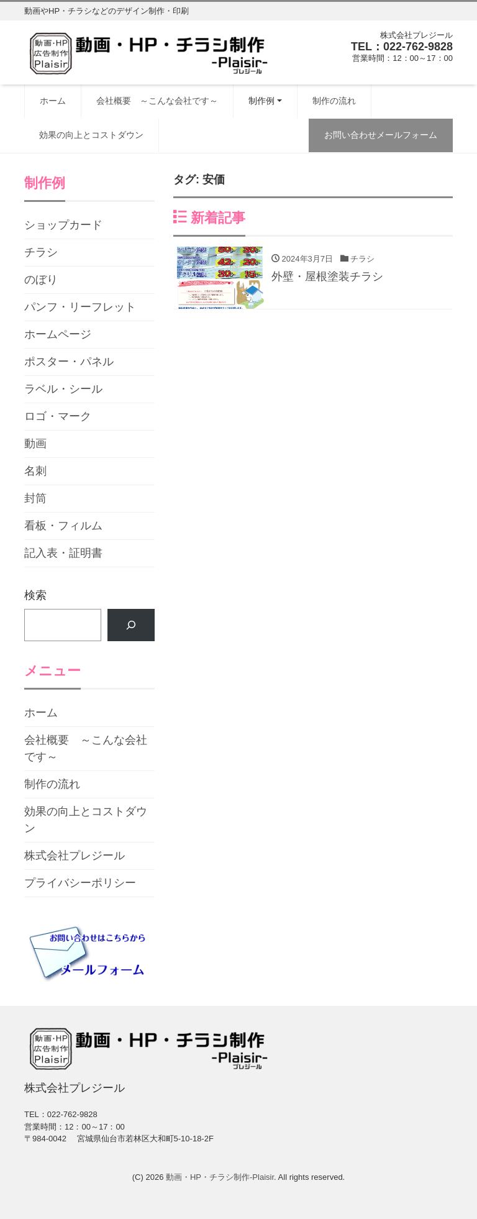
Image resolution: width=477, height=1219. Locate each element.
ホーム (53, 101)
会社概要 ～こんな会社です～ (157, 101)
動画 (35, 443)
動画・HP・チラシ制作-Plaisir (220, 1177)
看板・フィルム (63, 525)
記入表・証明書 (63, 553)
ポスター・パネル (69, 361)
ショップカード (63, 225)
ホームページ (57, 334)
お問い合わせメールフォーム (380, 135)
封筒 (35, 498)
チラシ (41, 252)
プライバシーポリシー (80, 883)
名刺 (35, 471)
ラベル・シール (63, 389)
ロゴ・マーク (57, 416)
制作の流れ (334, 101)
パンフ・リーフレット (80, 307)
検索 (35, 595)
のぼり (41, 279)
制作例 (261, 101)
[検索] (131, 625)
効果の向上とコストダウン (91, 135)
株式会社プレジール (74, 855)
